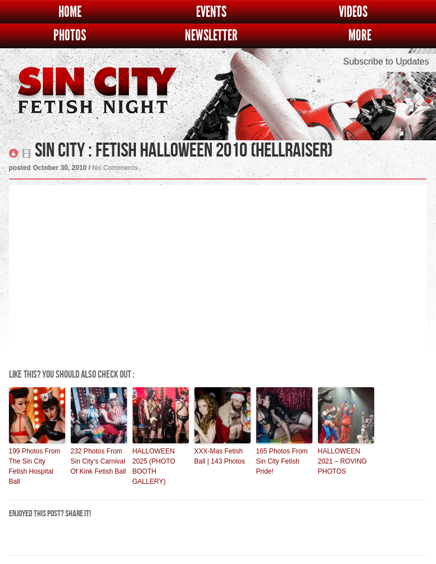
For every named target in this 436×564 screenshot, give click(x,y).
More (359, 36)
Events (211, 12)
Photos (69, 36)
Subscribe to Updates (386, 61)
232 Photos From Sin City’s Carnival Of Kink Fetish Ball (98, 461)
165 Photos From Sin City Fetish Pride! (282, 461)
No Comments (115, 168)
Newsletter (211, 36)
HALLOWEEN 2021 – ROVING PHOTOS (342, 461)
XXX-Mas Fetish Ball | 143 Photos (220, 456)
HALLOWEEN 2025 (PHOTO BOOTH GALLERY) (154, 466)
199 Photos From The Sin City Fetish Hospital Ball (35, 466)
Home (69, 12)
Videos (353, 12)
